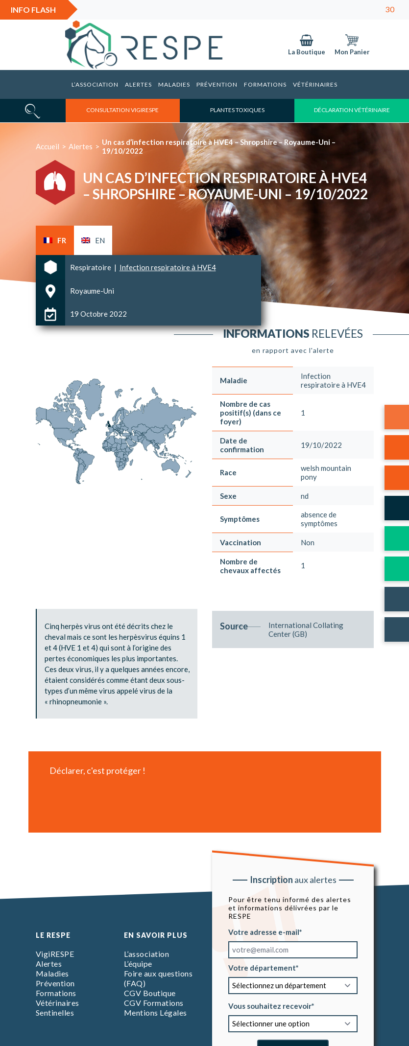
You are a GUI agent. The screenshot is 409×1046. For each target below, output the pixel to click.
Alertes (138, 84)
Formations (265, 84)
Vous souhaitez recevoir (270, 1005)
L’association (95, 84)
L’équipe (138, 963)
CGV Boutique (150, 993)
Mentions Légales (155, 1012)
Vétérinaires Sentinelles (57, 1007)
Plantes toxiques (237, 110)
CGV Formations (154, 1002)
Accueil (47, 146)
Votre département (262, 967)
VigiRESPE (55, 953)
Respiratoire (91, 267)
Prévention (217, 84)
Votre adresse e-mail (263, 931)
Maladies (174, 84)
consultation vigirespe (122, 110)
